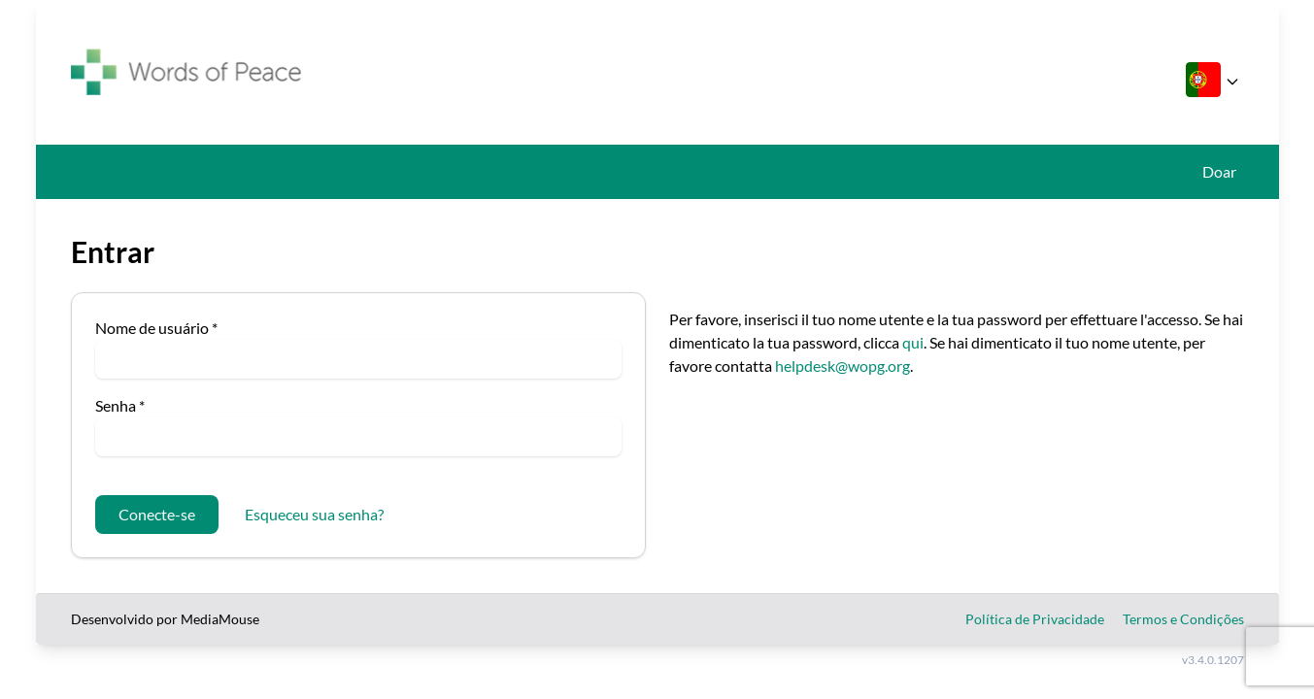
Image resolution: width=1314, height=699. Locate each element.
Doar (1219, 171)
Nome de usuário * (156, 327)
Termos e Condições (1183, 619)
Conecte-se (156, 514)
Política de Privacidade (1034, 619)
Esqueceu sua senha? (314, 514)
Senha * (120, 405)
